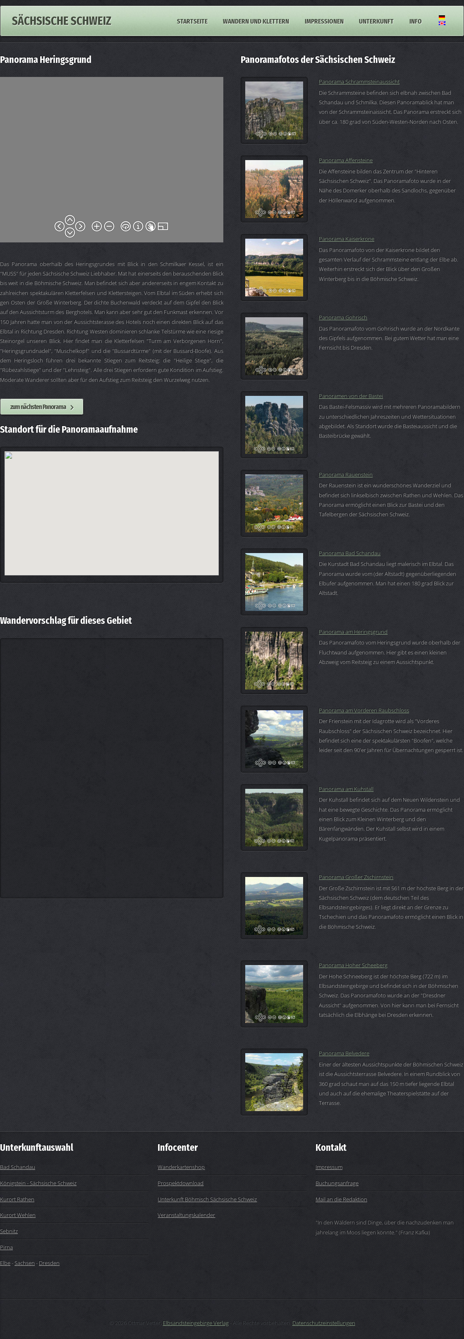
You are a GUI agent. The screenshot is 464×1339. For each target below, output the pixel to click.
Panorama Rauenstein (346, 474)
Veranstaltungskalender (186, 1215)
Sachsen (24, 1263)
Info (415, 21)
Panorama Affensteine (346, 160)
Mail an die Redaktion (341, 1199)
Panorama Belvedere (344, 1053)
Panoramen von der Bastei (351, 396)
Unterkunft (376, 21)
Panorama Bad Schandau (349, 553)
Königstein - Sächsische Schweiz (38, 1183)
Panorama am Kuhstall (346, 789)
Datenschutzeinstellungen (323, 1323)
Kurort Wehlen (18, 1215)
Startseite (192, 21)
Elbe (5, 1263)
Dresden (49, 1263)
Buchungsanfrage (337, 1183)
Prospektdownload (180, 1183)
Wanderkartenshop (181, 1167)
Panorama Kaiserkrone (346, 238)
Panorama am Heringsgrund (353, 631)
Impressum (329, 1167)
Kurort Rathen (17, 1199)
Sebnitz (9, 1231)
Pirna (6, 1247)
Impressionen (324, 21)
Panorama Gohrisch (343, 317)
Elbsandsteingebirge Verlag (196, 1323)
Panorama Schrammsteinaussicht (359, 81)
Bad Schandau (17, 1167)
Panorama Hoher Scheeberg (353, 965)
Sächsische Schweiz (61, 21)
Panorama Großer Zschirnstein (356, 877)
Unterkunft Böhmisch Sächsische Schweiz (207, 1199)
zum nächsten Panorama (38, 406)
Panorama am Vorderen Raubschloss (364, 710)
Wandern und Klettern (256, 21)
